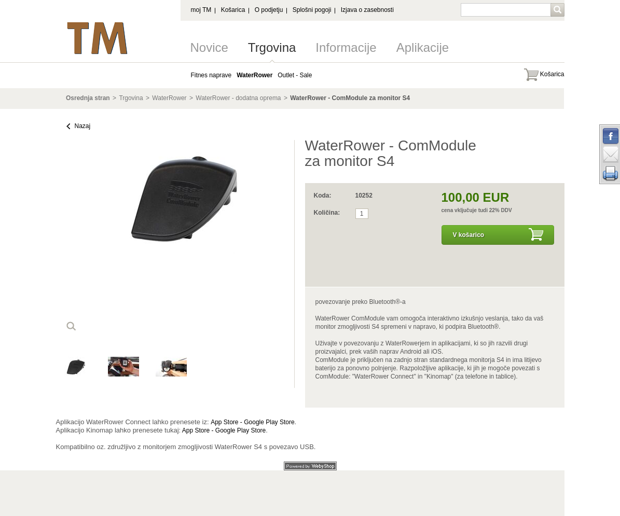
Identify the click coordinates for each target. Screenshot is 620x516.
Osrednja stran (88, 98)
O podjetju (269, 9)
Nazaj (83, 126)
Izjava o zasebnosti (367, 9)
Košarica (233, 9)
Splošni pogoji (312, 9)
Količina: (327, 212)
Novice (209, 47)
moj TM (201, 9)
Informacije (345, 47)
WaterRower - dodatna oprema (238, 98)
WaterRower (169, 98)
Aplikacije (422, 47)
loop (71, 326)
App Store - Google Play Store (252, 422)
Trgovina (272, 47)
